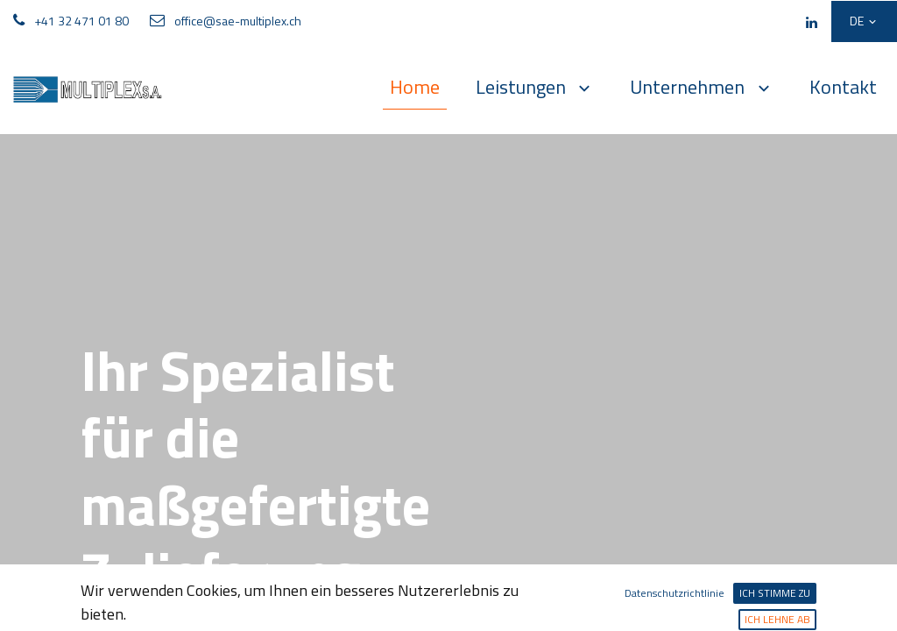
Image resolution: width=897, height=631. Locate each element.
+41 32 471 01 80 (81, 20)
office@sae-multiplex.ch (237, 20)
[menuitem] (415, 88)
